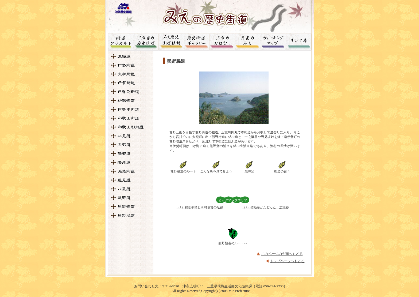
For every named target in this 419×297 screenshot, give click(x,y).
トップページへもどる (287, 261)
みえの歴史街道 (209, 15)
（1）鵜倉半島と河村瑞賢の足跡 (200, 207)
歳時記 (249, 171)
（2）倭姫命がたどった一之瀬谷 (265, 207)
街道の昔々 (282, 171)
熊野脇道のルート (183, 171)
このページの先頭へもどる (282, 254)
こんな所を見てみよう (216, 171)
